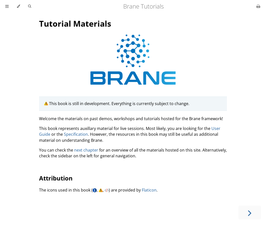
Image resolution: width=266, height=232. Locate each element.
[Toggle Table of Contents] (7, 6)
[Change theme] (18, 6)
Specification (76, 134)
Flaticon (149, 190)
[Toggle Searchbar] (29, 6)
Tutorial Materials (75, 23)
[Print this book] (258, 6)
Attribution (56, 178)
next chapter (86, 150)
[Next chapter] (249, 212)
